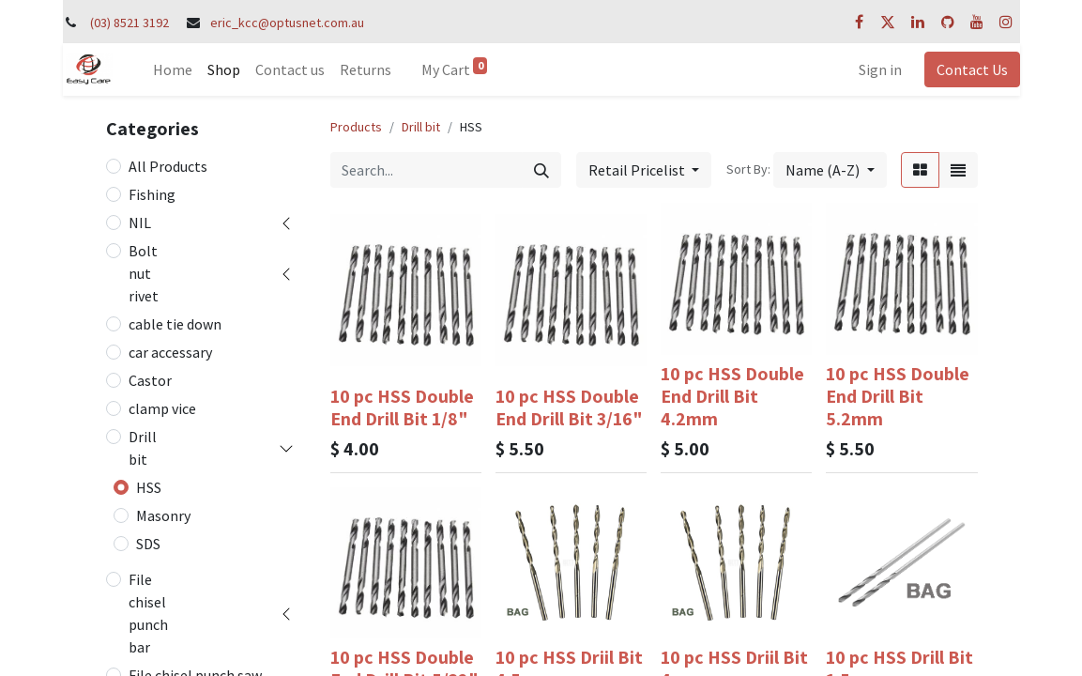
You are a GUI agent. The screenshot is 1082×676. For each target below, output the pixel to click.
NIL (140, 222)
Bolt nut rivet (144, 273)
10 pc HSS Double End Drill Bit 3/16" (569, 407)
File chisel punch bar (148, 613)
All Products (168, 166)
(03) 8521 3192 (129, 22)
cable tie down (175, 324)
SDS (148, 543)
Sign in (880, 69)
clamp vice (162, 408)
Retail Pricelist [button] (638, 170)
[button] (829, 170)
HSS (148, 487)
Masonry (163, 515)
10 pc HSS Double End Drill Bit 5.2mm (897, 396)
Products (356, 126)
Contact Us (972, 69)
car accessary (170, 352)
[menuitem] (172, 69)
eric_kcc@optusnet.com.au (287, 22)
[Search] (541, 170)
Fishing (152, 194)
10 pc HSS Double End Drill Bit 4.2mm (732, 396)
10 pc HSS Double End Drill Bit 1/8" (402, 407)
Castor (150, 380)
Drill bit (143, 448)
